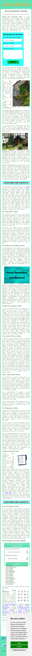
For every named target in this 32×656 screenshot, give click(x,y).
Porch (3, 186)
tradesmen (4, 600)
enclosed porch (6, 314)
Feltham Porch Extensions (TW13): (12, 16)
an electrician (22, 608)
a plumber (19, 611)
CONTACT (23, 8)
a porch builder (9, 601)
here (16, 536)
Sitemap (3, 637)
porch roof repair (7, 217)
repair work (5, 230)
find (6, 508)
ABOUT (20, 8)
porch (28, 165)
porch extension (17, 538)
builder (26, 68)
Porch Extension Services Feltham (13, 541)
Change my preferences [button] (19, 650)
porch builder (24, 128)
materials (4, 90)
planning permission (14, 112)
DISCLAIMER (28, 8)
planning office (6, 127)
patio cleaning (6, 612)
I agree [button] (19, 643)
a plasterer (11, 609)
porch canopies (6, 477)
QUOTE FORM (8, 493)
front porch (9, 342)
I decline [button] (19, 646)
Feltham (28, 186)
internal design (6, 108)
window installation (10, 604)
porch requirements (19, 490)
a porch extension (25, 19)
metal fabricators (23, 612)
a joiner (19, 605)
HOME (13, 8)
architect (4, 75)
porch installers (22, 198)
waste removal (6, 607)
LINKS (16, 8)
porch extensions (12, 484)
